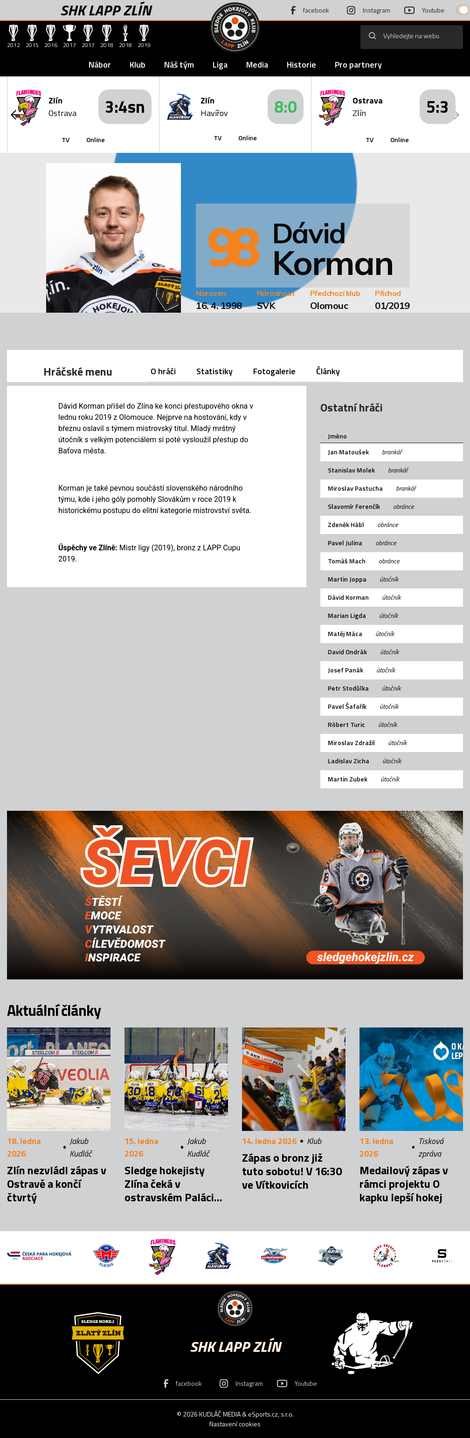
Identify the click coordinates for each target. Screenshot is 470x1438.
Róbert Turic (346, 724)
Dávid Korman (348, 597)
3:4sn (125, 106)
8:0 (285, 106)
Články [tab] (328, 371)
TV (65, 139)
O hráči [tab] (163, 371)
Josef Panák (345, 670)
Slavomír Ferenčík (354, 506)
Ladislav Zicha (348, 761)
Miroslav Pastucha (355, 488)
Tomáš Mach (347, 561)
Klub (137, 64)
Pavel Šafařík (347, 706)
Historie (301, 64)
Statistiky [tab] (214, 371)
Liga (220, 64)
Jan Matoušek (348, 452)
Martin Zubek (347, 779)
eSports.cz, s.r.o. (271, 1414)
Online (95, 139)
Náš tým (179, 64)
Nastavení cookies (235, 1424)
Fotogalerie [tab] (274, 371)
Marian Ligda (347, 615)
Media (257, 64)
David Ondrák (347, 652)
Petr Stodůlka (348, 688)
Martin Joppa (347, 579)
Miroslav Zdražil (351, 742)
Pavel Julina (345, 543)
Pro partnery (358, 64)
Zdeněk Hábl (346, 524)
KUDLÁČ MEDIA (220, 1414)
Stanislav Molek (351, 470)
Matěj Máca (345, 633)
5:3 (437, 106)
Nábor (100, 64)
